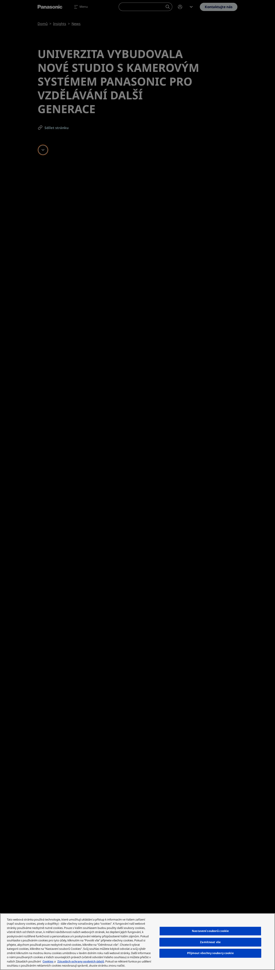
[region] (137, 941)
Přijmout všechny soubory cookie (210, 953)
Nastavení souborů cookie (210, 931)
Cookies (48, 961)
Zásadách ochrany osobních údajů (80, 961)
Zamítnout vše (210, 942)
